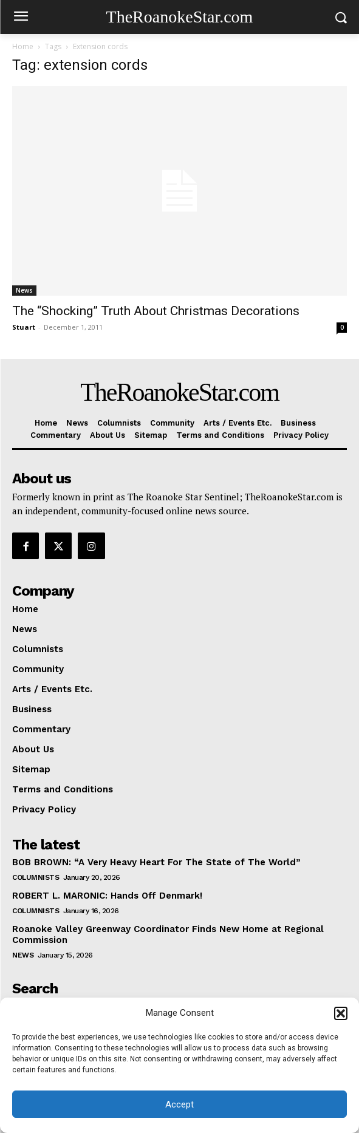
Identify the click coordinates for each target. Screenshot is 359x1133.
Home (22, 46)
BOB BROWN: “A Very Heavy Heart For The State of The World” (156, 862)
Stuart (23, 327)
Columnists (35, 877)
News (24, 290)
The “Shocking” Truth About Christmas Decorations (155, 311)
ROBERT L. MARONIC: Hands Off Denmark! (107, 895)
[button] (341, 1013)
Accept (179, 1104)
